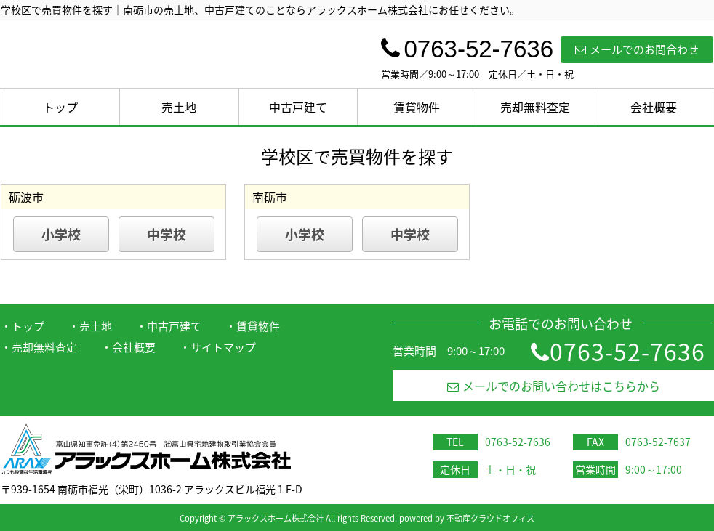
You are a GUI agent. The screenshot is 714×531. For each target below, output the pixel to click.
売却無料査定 (535, 106)
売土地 (178, 106)
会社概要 (653, 106)
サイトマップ (223, 347)
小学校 (61, 234)
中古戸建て (298, 106)
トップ (60, 106)
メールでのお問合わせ (637, 49)
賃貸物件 (416, 106)
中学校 (166, 234)
